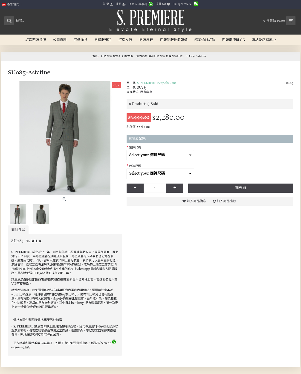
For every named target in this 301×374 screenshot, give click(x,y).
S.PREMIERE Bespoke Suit (156, 83)
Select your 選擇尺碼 (147, 155)
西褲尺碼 (135, 166)
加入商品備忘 (196, 201)
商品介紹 (18, 229)
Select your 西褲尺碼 (147, 173)
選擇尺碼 (135, 147)
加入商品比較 (226, 201)
